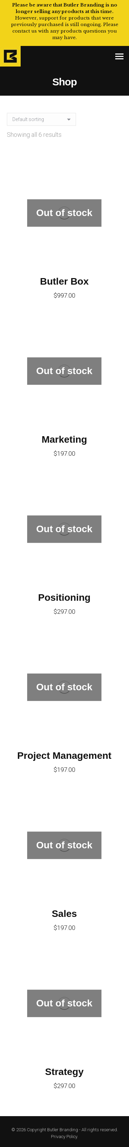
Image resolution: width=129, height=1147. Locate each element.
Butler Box (64, 281)
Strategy (64, 1071)
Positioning (64, 597)
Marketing (64, 439)
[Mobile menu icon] (119, 56)
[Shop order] (41, 119)
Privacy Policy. (64, 1136)
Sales (64, 913)
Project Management (64, 755)
